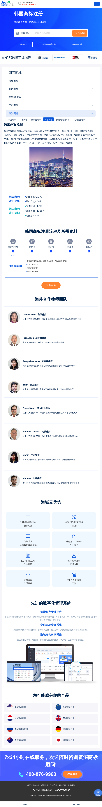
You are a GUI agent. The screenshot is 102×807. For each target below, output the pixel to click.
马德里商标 (15, 97)
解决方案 (62, 785)
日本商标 (23, 120)
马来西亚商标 (79, 120)
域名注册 (35, 785)
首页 (29, 785)
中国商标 (12, 120)
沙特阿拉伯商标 (62, 120)
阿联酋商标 (36, 120)
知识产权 (53, 785)
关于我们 (71, 785)
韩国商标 (48, 120)
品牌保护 (44, 785)
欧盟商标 (13, 81)
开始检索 (87, 33)
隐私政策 (33, 795)
